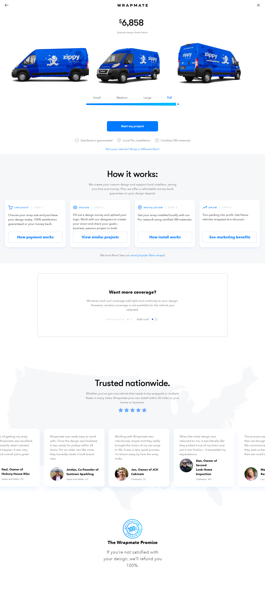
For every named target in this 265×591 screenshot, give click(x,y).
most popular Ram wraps (147, 255)
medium (122, 98)
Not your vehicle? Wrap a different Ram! (133, 149)
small (97, 98)
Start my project (132, 126)
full (169, 98)
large (147, 98)
